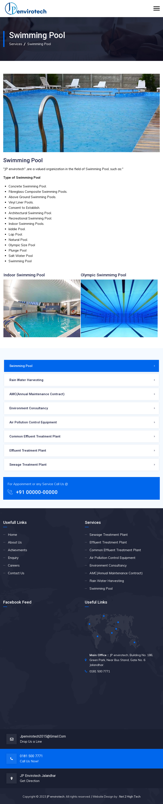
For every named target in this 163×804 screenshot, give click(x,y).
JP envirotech (56, 796)
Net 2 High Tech (130, 796)
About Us (15, 542)
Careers (14, 565)
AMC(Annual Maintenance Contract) (37, 394)
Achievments (17, 550)
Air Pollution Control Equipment (33, 422)
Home (12, 535)
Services (15, 44)
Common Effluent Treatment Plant (34, 436)
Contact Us (16, 573)
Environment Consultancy (28, 408)
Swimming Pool (20, 366)
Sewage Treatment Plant (28, 465)
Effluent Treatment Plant (27, 450)
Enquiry (13, 558)
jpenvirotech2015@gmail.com (43, 736)
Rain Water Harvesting (26, 380)
